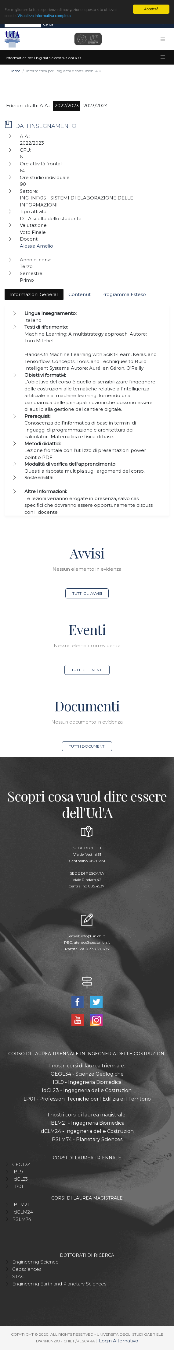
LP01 (17, 1186)
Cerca (48, 24)
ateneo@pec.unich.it (92, 942)
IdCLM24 (22, 1211)
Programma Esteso (123, 294)
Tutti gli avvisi (87, 593)
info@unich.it (93, 936)
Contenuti (80, 294)
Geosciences (26, 1269)
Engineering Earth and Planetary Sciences (59, 1283)
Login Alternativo (118, 1341)
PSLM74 (21, 1219)
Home (14, 71)
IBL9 (17, 1171)
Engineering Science (35, 1261)
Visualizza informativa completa (44, 15)
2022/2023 (67, 105)
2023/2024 (95, 105)
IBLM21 (20, 1204)
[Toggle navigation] (163, 24)
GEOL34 (21, 1164)
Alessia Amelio (36, 246)
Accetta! (151, 9)
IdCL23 (20, 1179)
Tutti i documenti (87, 746)
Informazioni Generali (34, 294)
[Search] (23, 24)
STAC (18, 1276)
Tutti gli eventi (87, 670)
